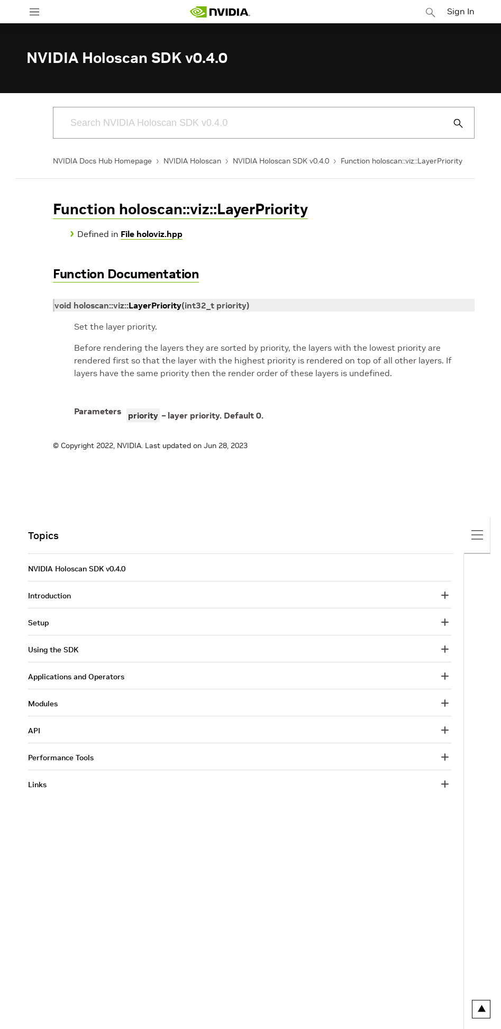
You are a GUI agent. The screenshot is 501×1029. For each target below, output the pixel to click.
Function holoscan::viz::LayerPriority (401, 161)
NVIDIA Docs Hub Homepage (102, 161)
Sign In (461, 11)
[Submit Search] (452, 123)
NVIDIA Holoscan (192, 161)
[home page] (220, 11)
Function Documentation (126, 274)
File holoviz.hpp (152, 234)
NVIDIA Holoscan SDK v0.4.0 (281, 161)
